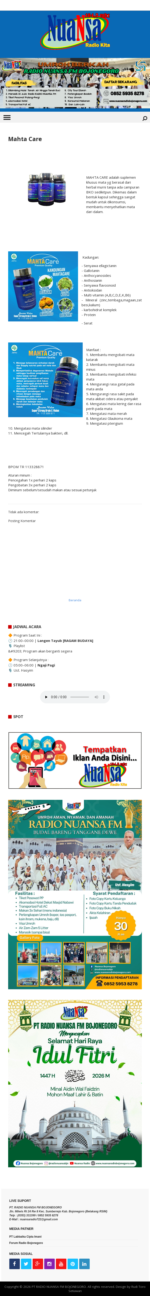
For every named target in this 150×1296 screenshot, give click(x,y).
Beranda (75, 600)
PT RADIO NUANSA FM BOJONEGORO (59, 1287)
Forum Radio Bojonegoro (26, 1243)
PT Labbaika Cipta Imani (25, 1236)
